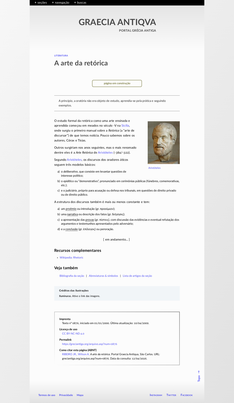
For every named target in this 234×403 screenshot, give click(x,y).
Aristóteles (154, 168)
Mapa (80, 395)
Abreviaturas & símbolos (103, 276)
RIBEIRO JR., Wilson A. (76, 354)
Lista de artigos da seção (137, 276)
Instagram (156, 395)
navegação (62, 2)
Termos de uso (46, 395)
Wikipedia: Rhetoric (71, 257)
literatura (61, 55)
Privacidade (66, 395)
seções (42, 2)
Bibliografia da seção (72, 276)
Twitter (171, 395)
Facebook (187, 395)
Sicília (125, 125)
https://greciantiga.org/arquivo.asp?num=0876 (89, 344)
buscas (81, 2)
